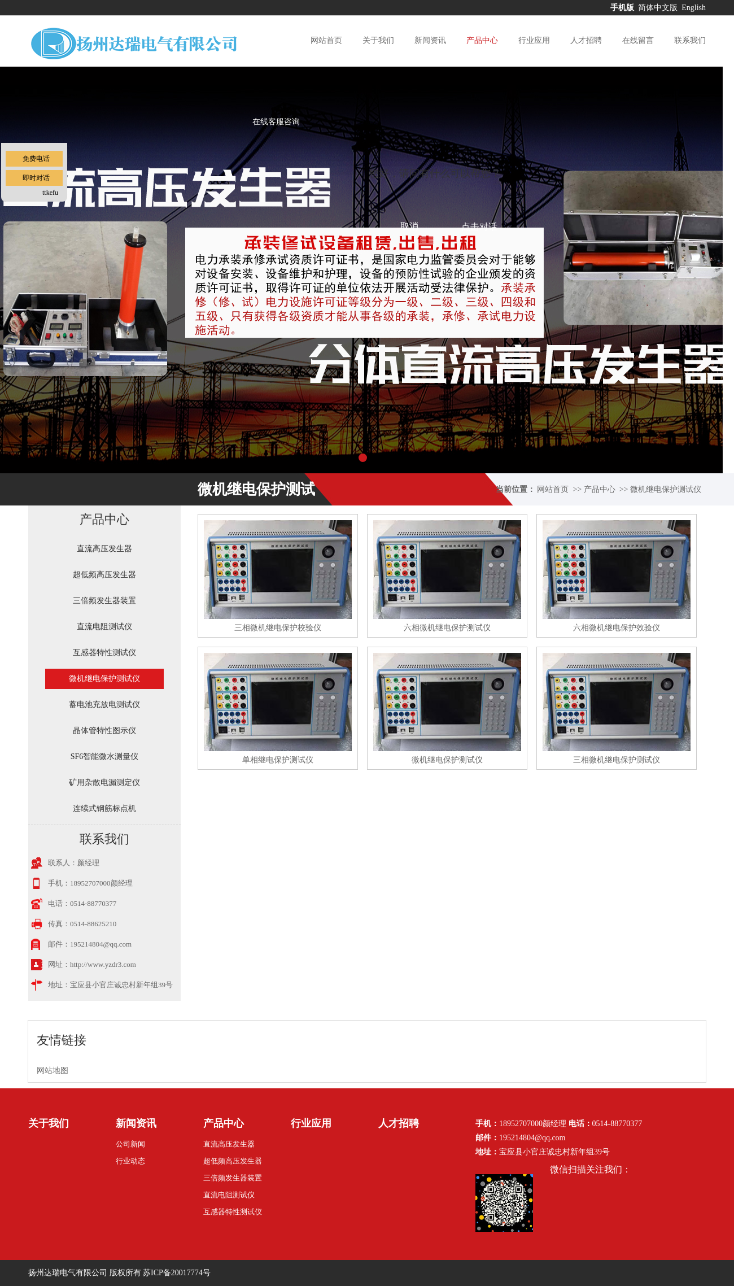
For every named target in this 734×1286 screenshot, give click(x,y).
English (693, 7)
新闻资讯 (430, 40)
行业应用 (534, 40)
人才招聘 (586, 40)
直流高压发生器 (104, 548)
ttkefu (50, 193)
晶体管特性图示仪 (104, 730)
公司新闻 (130, 1144)
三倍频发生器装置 (104, 600)
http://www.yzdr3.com (103, 964)
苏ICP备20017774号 (177, 1272)
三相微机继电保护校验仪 (277, 628)
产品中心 (482, 40)
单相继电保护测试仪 (277, 760)
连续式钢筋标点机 (104, 808)
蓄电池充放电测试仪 (104, 704)
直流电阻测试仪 (104, 626)
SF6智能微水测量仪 (105, 756)
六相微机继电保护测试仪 (447, 628)
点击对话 (479, 227)
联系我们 (690, 40)
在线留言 (638, 40)
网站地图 (52, 1070)
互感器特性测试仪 (104, 652)
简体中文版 (659, 7)
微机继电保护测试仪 (665, 489)
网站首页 (326, 40)
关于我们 (378, 40)
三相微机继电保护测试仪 (616, 760)
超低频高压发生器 (104, 574)
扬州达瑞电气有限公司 (67, 1272)
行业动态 (130, 1161)
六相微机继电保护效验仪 (616, 628)
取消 (409, 226)
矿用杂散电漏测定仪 (104, 782)
